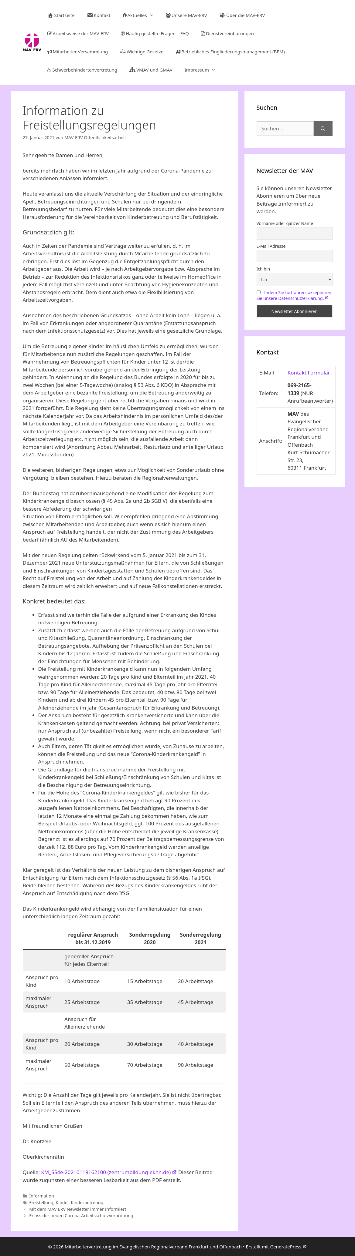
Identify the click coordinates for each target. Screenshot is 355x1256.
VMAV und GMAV (150, 70)
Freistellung (41, 1202)
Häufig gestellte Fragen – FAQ (155, 33)
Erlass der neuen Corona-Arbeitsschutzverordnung (81, 1215)
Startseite (61, 15)
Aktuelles (141, 15)
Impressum (203, 70)
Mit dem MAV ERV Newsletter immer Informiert (77, 1209)
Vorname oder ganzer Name (285, 223)
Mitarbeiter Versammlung (77, 52)
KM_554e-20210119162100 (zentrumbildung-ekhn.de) (109, 1172)
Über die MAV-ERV (242, 15)
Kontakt (99, 15)
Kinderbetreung (87, 1202)
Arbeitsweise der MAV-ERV (78, 33)
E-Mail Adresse (271, 246)
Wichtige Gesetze (141, 52)
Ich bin (263, 269)
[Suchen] (323, 128)
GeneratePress (288, 1247)
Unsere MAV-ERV (186, 15)
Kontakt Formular (309, 372)
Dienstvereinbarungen (227, 33)
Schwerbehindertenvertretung (82, 70)
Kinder (62, 1202)
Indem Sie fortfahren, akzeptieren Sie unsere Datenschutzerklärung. (294, 295)
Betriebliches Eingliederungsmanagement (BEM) (230, 52)
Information (41, 1196)
